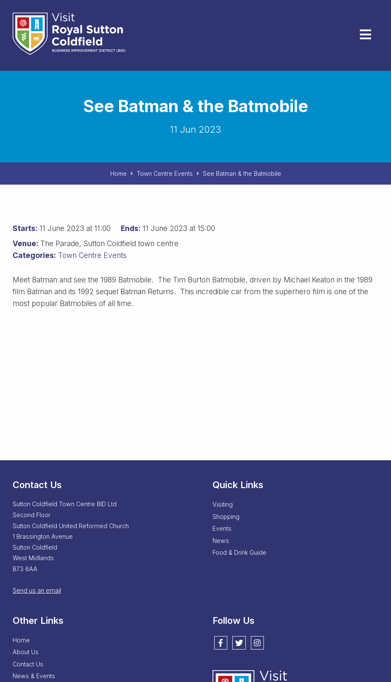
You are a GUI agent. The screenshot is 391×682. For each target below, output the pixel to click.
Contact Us (28, 664)
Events (222, 528)
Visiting (223, 504)
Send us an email (37, 590)
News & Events (34, 675)
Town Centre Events (92, 255)
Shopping (226, 516)
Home (21, 640)
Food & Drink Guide (239, 552)
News (221, 540)
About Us (26, 651)
